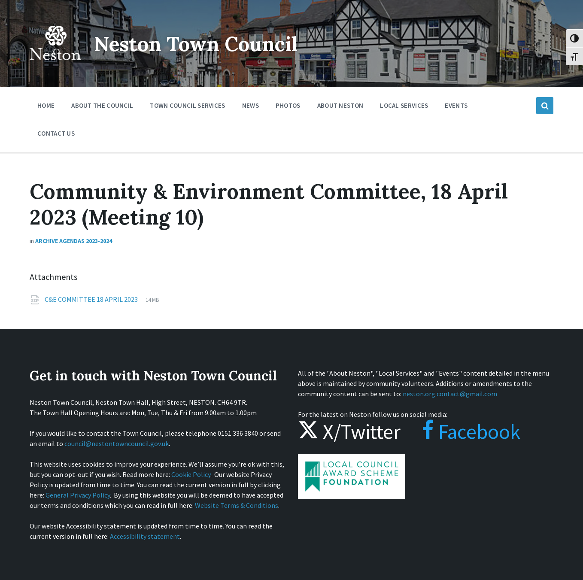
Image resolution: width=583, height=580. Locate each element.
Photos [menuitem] (288, 105)
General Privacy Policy (78, 495)
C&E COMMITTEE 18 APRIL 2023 (92, 299)
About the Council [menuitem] (102, 105)
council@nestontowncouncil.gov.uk (116, 443)
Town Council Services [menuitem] (187, 105)
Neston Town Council (200, 43)
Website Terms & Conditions (236, 505)
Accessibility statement (145, 536)
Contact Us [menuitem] (56, 133)
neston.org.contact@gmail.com (450, 393)
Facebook (462, 431)
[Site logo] (55, 66)
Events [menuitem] (456, 105)
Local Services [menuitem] (404, 105)
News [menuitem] (250, 105)
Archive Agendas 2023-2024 (73, 241)
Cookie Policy (190, 474)
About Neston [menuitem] (340, 105)
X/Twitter (349, 431)
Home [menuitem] (46, 105)
